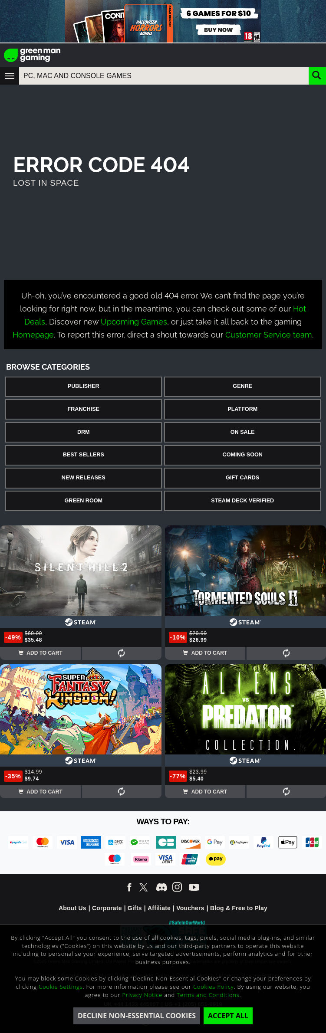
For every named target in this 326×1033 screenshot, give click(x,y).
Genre (242, 386)
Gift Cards (242, 478)
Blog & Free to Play (238, 908)
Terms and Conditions (208, 995)
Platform (242, 409)
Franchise (83, 409)
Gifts (135, 908)
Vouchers (190, 908)
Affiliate (159, 908)
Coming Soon (243, 455)
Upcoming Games (134, 320)
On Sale (243, 432)
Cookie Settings (60, 986)
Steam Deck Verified (242, 501)
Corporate (107, 908)
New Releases (83, 478)
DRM (83, 432)
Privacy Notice (142, 995)
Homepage (33, 333)
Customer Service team (268, 333)
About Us (72, 908)
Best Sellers (83, 455)
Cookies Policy (213, 986)
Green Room (83, 501)
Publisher (83, 386)
